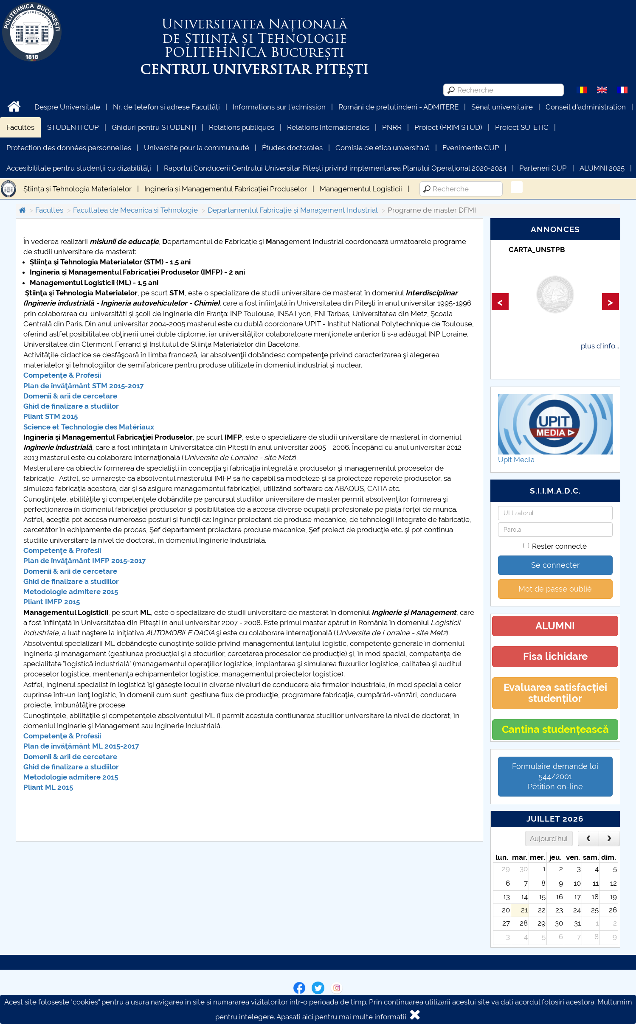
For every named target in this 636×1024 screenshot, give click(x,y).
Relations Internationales (328, 127)
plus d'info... (600, 346)
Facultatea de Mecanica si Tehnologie (135, 210)
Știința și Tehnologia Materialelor (77, 189)
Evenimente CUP (470, 147)
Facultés (20, 127)
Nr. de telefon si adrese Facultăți (166, 107)
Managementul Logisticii (361, 189)
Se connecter (555, 565)
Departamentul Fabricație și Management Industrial (293, 210)
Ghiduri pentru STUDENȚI (154, 127)
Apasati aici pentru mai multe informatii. (342, 1017)
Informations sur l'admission (279, 107)
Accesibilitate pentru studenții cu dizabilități (78, 168)
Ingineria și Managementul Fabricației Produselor (225, 189)
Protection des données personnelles (68, 147)
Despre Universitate (67, 107)
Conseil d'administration (586, 107)
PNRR (392, 127)
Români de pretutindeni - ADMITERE (398, 107)
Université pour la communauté (196, 147)
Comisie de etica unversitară (382, 147)
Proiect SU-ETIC (522, 127)
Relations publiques (241, 127)
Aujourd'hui (549, 838)
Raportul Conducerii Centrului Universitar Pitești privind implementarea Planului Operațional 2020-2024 (335, 168)
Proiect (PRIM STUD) (448, 127)
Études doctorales (292, 147)
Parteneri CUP (543, 168)
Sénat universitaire (502, 107)
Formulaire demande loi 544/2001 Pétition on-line (555, 776)
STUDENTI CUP (73, 127)
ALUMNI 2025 (602, 168)
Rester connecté (555, 546)
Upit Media (516, 459)
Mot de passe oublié (555, 588)
